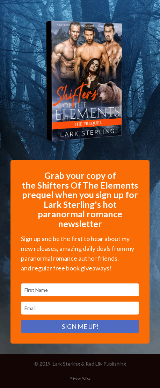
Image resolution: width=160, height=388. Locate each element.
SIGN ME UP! (80, 326)
